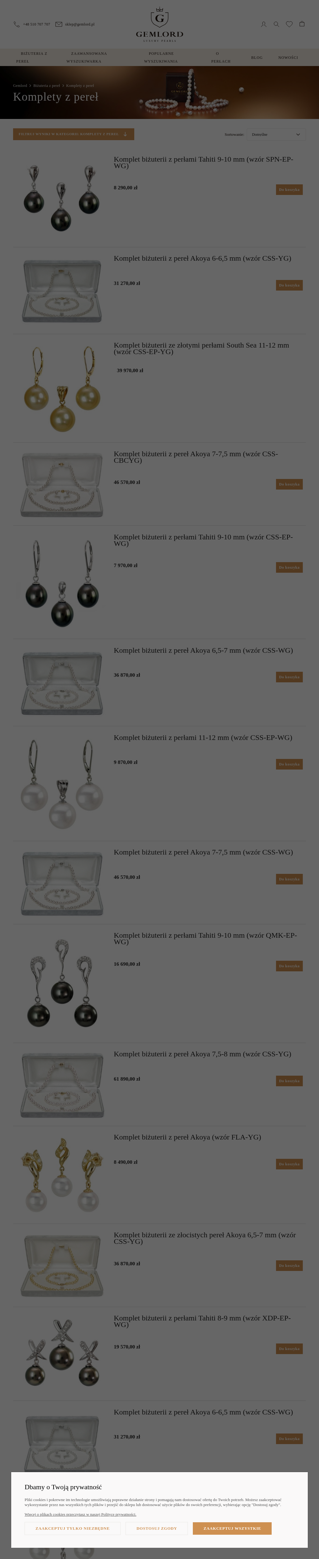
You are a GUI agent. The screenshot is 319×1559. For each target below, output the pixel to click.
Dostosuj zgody (156, 1528)
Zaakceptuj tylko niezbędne (73, 1528)
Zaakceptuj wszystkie (232, 1528)
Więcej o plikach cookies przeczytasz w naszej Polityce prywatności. (80, 1514)
